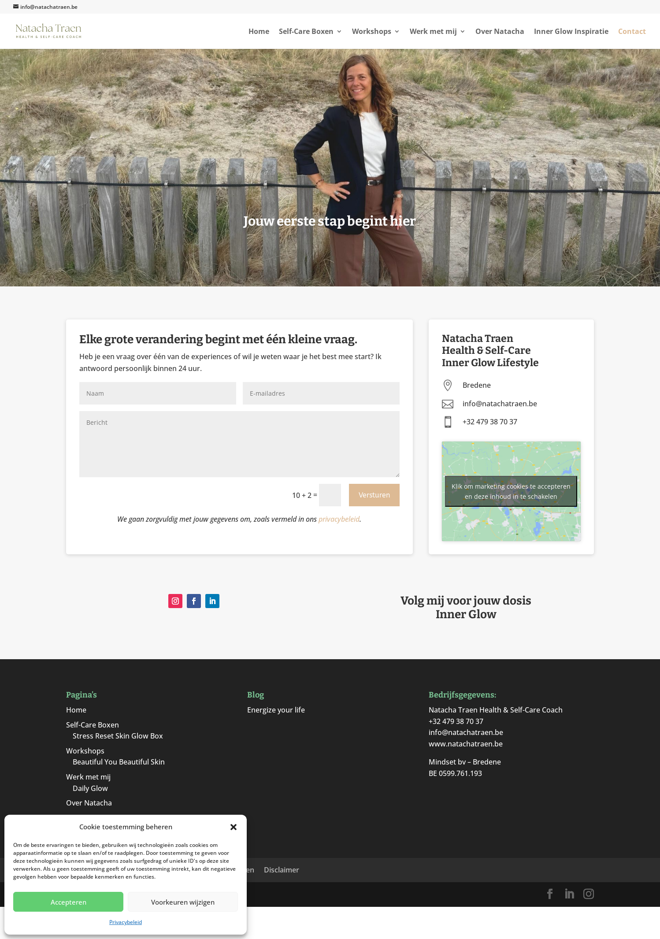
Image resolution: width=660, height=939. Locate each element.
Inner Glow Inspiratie (571, 32)
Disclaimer (281, 870)
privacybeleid (339, 519)
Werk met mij (433, 32)
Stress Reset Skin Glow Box (118, 736)
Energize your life (276, 710)
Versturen (374, 495)
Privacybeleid (125, 922)
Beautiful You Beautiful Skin (119, 762)
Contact (632, 32)
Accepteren (68, 902)
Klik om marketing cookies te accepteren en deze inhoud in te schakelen (511, 491)
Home (258, 32)
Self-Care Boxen (306, 32)
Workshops (371, 32)
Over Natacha (499, 32)
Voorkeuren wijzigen (183, 902)
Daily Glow (90, 788)
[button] (233, 827)
